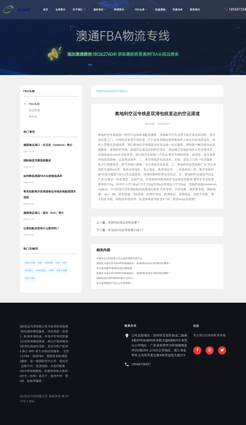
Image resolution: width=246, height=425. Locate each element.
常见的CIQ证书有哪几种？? (126, 230)
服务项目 (98, 9)
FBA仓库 (140, 9)
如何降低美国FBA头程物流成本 (42, 176)
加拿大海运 (30, 278)
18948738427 (167, 364)
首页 (45, 9)
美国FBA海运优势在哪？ (124, 222)
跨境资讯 (119, 9)
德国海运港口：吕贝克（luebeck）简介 (47, 144)
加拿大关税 (30, 263)
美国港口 (29, 270)
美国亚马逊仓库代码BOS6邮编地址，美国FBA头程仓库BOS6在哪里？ (133, 273)
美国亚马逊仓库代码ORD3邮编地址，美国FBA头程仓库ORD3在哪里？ (133, 263)
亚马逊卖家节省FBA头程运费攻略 (114, 268)
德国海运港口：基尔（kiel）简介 (43, 212)
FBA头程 (34, 104)
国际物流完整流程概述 (37, 160)
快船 (40, 263)
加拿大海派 (62, 270)
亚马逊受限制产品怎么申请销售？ (114, 283)
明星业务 (178, 9)
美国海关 (49, 263)
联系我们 (195, 9)
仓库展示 (60, 9)
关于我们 (78, 9)
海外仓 (33, 116)
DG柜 (51, 270)
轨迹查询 (160, 9)
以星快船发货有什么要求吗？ (41, 228)
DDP (58, 263)
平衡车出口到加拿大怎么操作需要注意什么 (119, 258)
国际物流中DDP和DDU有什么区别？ (115, 278)
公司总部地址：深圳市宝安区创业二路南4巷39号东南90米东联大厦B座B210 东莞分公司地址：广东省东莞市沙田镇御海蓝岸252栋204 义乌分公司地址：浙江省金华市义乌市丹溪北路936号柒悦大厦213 (186, 345)
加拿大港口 (41, 270)
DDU (65, 263)
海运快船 (34, 110)
